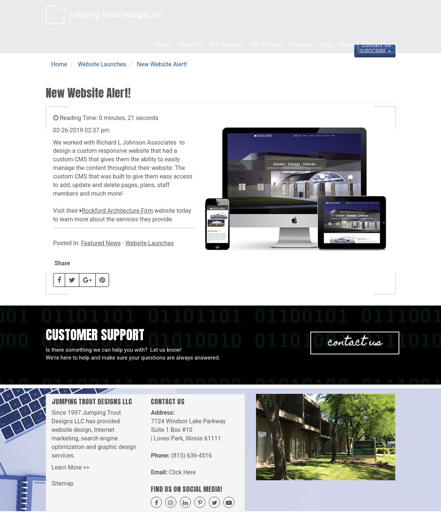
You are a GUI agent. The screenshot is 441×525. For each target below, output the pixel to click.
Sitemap (63, 483)
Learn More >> (71, 467)
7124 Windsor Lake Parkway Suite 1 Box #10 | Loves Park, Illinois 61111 (188, 430)
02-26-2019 (68, 130)
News (347, 45)
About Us (191, 45)
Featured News (101, 243)
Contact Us (377, 45)
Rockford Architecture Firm (117, 210)
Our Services (227, 45)
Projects (302, 45)
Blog (326, 45)
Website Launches (102, 64)
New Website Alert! (162, 64)
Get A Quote (267, 45)
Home (163, 45)
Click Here (182, 472)
